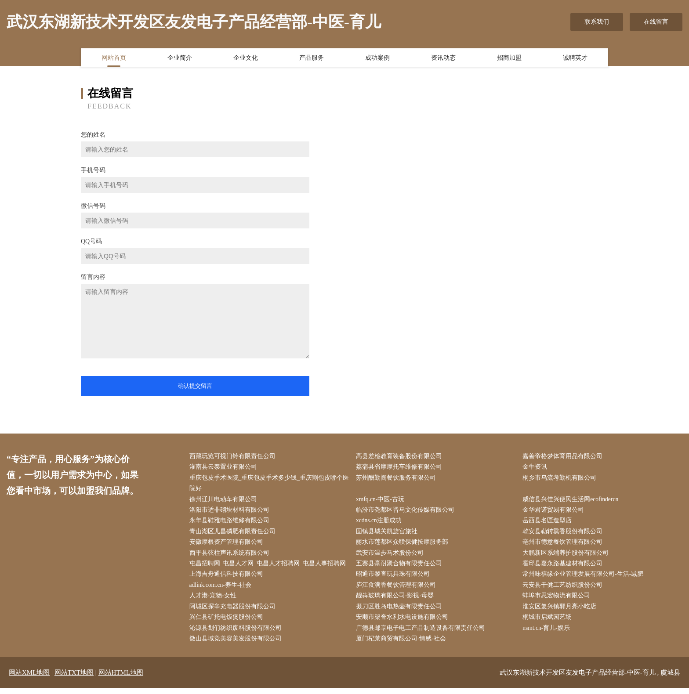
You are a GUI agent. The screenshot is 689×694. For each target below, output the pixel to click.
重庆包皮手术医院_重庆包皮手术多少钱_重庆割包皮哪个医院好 (268, 484)
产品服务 (311, 58)
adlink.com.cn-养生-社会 (223, 589)
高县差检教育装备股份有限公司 (401, 456)
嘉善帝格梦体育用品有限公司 (565, 456)
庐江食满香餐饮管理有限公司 (398, 589)
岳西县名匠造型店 (549, 523)
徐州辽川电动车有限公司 (225, 501)
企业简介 (180, 58)
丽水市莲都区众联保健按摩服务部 (404, 545)
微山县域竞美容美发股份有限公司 (237, 644)
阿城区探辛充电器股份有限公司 (234, 611)
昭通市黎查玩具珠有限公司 (395, 578)
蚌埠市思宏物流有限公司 (558, 600)
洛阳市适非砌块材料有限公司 (231, 512)
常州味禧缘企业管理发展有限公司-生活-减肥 (585, 578)
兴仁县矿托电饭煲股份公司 (228, 622)
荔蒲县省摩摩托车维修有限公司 (401, 467)
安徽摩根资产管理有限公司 (228, 545)
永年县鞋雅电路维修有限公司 (231, 523)
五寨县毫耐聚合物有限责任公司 (401, 567)
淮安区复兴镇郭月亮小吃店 (561, 611)
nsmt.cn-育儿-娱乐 (549, 633)
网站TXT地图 (74, 678)
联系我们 (596, 21)
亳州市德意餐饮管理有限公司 (565, 545)
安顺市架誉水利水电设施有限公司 (404, 622)
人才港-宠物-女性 (214, 600)
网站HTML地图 (121, 678)
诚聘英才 (575, 58)
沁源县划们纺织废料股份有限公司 (237, 633)
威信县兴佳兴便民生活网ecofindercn (573, 501)
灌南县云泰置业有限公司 (225, 467)
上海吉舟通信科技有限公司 (228, 578)
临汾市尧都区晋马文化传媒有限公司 (407, 512)
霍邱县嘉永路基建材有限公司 (565, 567)
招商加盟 (509, 58)
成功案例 (377, 58)
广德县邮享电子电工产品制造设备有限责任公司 (422, 633)
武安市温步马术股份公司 (391, 556)
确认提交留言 (195, 386)
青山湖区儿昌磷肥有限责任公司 (234, 534)
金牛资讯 (537, 467)
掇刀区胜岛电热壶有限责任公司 (401, 611)
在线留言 (656, 21)
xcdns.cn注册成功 (381, 523)
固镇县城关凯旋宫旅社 (388, 534)
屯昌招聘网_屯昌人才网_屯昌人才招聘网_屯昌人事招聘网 (269, 567)
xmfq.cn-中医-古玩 (382, 501)
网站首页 (114, 58)
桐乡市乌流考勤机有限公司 (561, 478)
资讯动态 (443, 58)
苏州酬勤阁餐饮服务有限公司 (398, 478)
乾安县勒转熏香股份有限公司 (565, 534)
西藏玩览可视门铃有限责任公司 (234, 456)
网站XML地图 (29, 678)
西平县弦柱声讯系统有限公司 (231, 556)
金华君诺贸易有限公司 (555, 512)
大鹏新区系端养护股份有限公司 (568, 556)
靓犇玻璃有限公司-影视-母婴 (396, 600)
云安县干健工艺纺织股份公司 (565, 589)
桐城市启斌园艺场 (549, 622)
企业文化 (245, 58)
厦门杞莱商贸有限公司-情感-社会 (403, 644)
